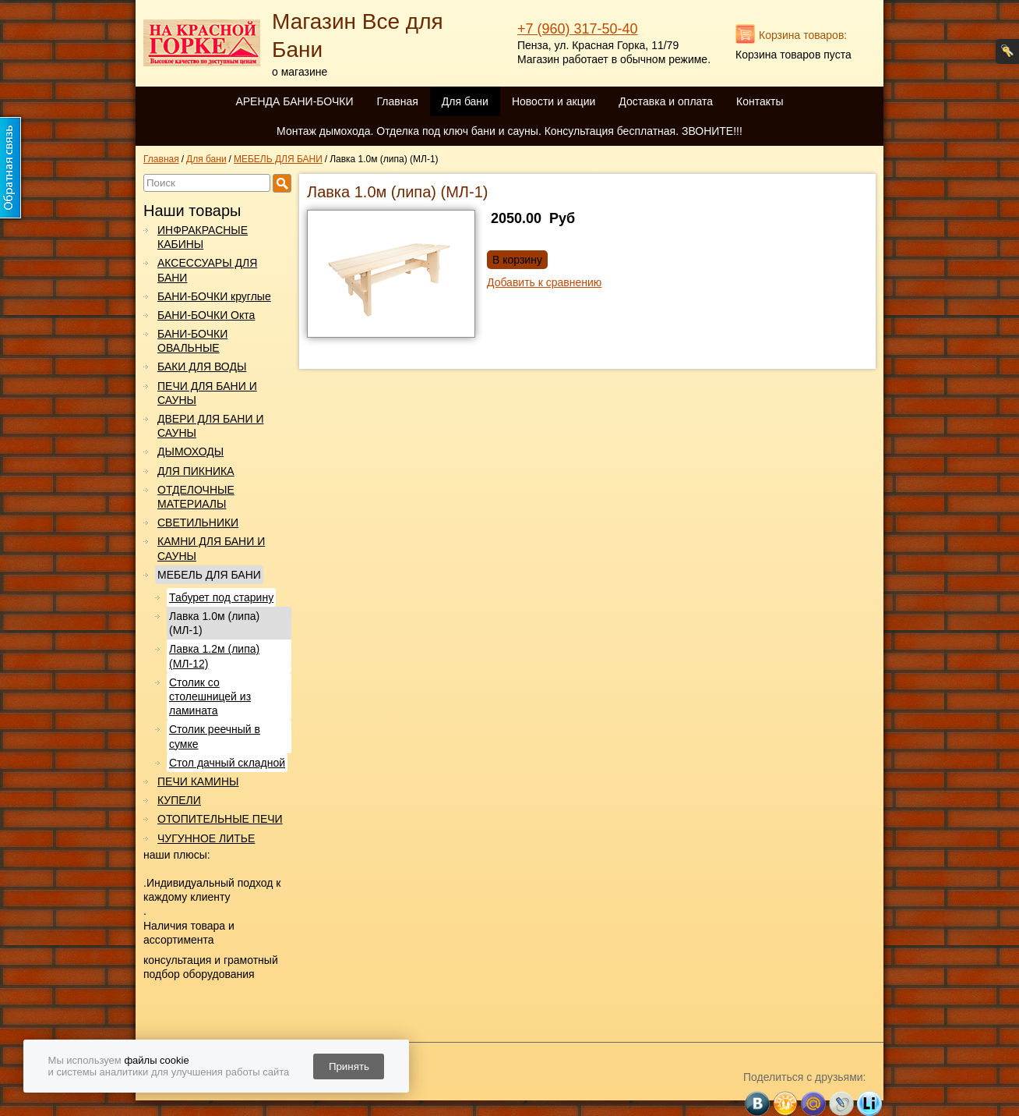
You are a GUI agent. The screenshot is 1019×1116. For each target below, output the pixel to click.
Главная (397, 101)
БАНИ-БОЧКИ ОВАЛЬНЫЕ (192, 341)
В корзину (517, 259)
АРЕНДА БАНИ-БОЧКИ (294, 101)
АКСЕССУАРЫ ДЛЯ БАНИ (207, 270)
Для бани (465, 101)
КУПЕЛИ (179, 800)
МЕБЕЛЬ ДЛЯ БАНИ (209, 575)
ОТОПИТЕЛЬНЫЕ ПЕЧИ (220, 819)
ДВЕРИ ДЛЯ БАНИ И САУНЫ (210, 426)
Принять (349, 1066)
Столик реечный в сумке (214, 736)
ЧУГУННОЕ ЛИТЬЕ (206, 838)
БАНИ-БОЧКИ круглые (214, 296)
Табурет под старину (221, 597)
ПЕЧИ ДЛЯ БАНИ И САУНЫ (207, 393)
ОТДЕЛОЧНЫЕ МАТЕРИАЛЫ (195, 497)
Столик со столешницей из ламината (210, 696)
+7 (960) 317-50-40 (577, 29)
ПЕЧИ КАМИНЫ (197, 781)
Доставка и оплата (666, 101)
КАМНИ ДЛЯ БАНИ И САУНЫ (211, 548)
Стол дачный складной (227, 762)
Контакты (759, 101)
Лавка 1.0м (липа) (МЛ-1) (214, 623)
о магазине (299, 72)
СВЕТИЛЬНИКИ (197, 522)
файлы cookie (156, 1060)
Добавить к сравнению (544, 282)
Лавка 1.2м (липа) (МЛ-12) (214, 656)
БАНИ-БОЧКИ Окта (206, 315)
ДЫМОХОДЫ (190, 451)
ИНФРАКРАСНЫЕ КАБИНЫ (202, 237)
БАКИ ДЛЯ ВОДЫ (201, 366)
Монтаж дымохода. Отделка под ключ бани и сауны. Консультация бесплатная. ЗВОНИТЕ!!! (509, 131)
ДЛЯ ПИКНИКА (195, 471)
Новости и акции (553, 101)
